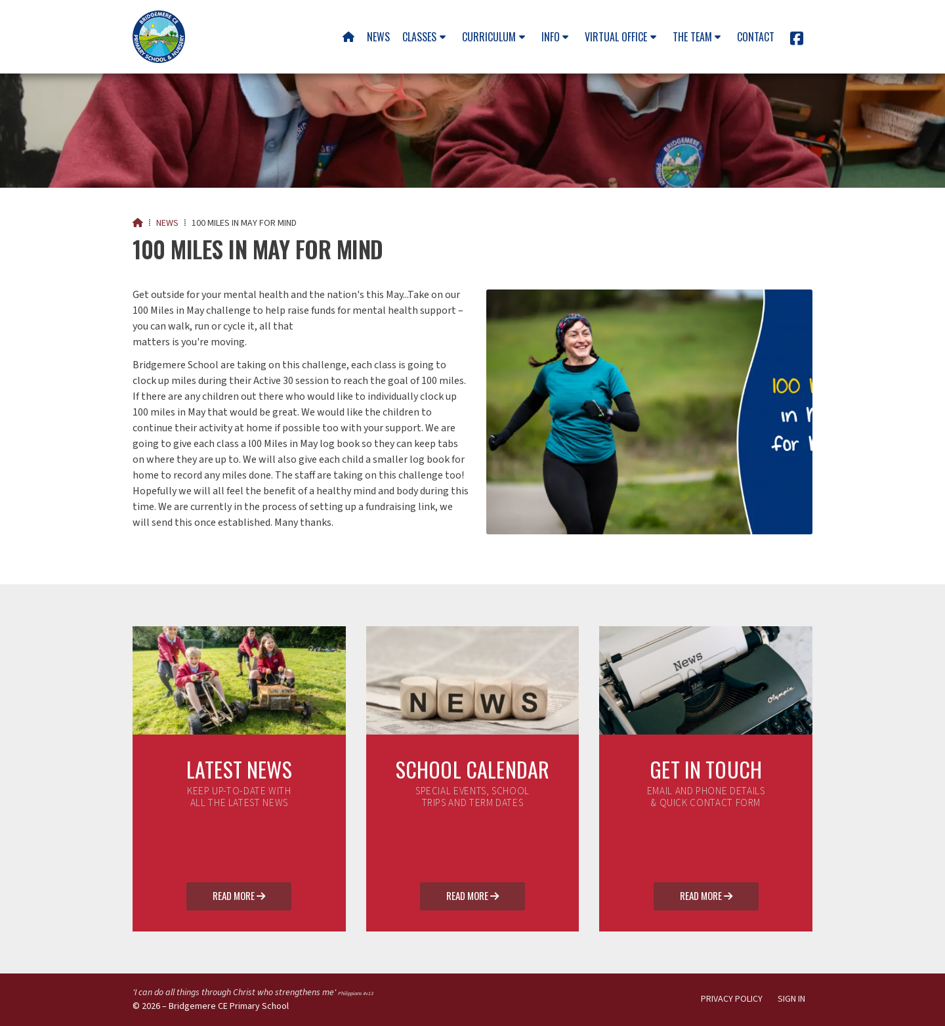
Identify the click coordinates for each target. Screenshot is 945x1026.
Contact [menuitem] (755, 37)
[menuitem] (348, 37)
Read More (239, 896)
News (167, 223)
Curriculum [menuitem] (489, 37)
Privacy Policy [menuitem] (732, 999)
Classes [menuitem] (419, 37)
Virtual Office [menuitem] (616, 37)
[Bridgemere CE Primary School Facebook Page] (796, 40)
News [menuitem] (378, 37)
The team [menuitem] (692, 37)
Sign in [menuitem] (791, 999)
